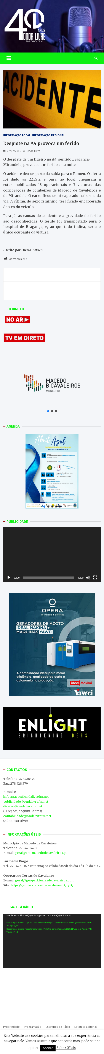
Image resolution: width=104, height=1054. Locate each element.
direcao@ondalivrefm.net (22, 806)
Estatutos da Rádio (58, 1027)
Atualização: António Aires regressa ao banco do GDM (50, 275)
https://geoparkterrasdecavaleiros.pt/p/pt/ (42, 885)
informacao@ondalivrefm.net (26, 797)
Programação (32, 1027)
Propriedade (11, 1027)
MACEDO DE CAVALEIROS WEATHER (52, 993)
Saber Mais (66, 1048)
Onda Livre (33, 151)
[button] (48, 411)
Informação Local (16, 135)
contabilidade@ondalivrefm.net (27, 816)
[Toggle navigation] (8, 58)
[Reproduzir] (9, 577)
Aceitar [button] (48, 1048)
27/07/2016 (14, 151)
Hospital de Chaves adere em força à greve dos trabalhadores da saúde (59, 290)
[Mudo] (88, 577)
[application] (52, 554)
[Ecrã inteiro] (95, 577)
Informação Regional (48, 135)
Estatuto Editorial (85, 1027)
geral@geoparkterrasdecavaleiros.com (44, 880)
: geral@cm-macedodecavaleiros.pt (40, 853)
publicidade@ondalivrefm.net (25, 802)
